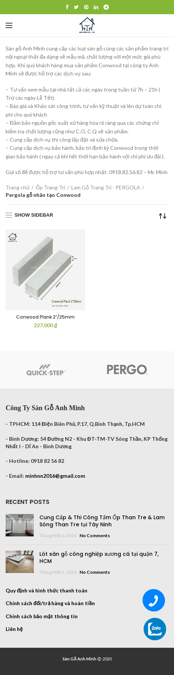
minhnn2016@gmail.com (55, 476)
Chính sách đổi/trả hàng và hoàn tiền (50, 603)
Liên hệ (14, 629)
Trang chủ (18, 187)
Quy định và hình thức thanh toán (46, 590)
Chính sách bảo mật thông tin (42, 616)
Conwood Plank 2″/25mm (45, 317)
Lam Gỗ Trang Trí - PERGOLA (105, 187)
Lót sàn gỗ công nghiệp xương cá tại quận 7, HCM (99, 557)
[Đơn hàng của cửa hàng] (162, 216)
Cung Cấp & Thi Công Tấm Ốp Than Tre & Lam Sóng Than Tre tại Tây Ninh (102, 521)
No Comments (95, 535)
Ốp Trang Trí (50, 187)
